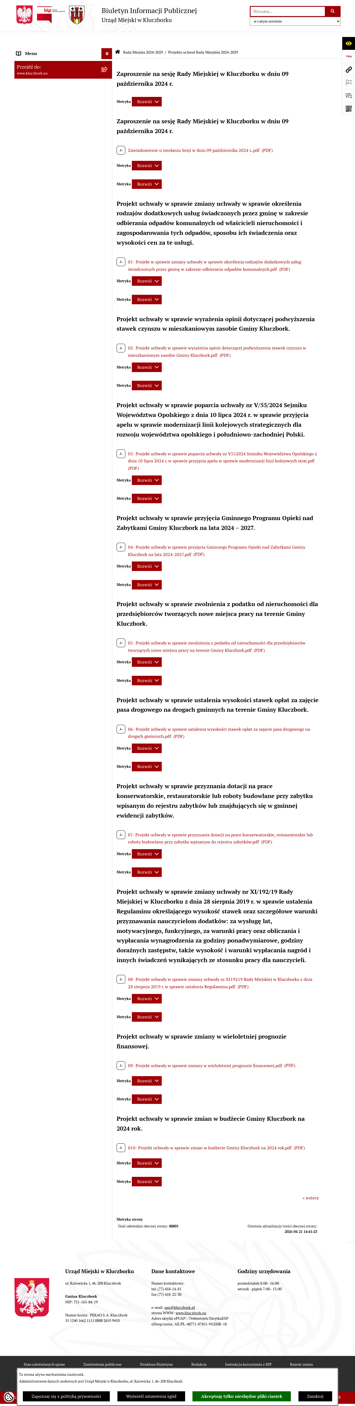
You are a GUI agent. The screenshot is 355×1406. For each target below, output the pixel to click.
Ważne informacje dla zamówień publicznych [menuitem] (48, 465)
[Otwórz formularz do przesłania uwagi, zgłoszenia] (348, 95)
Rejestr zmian (301, 1349)
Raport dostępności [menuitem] (35, 803)
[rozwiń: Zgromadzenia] (108, 651)
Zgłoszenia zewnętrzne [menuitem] (39, 842)
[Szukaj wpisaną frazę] (333, 11)
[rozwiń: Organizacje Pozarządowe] (108, 535)
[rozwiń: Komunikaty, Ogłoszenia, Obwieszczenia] (108, 557)
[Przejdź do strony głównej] (105, 14)
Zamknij (315, 1396)
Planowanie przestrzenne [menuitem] (41, 429)
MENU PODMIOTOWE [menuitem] (38, 50)
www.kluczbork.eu (191, 1298)
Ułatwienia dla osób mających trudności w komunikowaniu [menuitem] (57, 593)
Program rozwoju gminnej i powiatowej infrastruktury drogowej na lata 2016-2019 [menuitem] (58, 687)
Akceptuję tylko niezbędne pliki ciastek (241, 1396)
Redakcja (199, 1349)
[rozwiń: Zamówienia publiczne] (108, 451)
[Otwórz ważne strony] (348, 82)
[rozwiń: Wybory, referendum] (108, 618)
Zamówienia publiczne (102, 1349)
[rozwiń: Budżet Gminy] (108, 385)
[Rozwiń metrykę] (147, 87)
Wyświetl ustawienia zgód (151, 1396)
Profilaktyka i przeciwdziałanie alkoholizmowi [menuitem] (46, 722)
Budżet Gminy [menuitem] (30, 385)
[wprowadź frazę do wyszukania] (288, 11)
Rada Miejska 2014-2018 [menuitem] (41, 285)
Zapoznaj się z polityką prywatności (66, 1396)
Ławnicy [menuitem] (25, 629)
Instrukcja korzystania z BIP (248, 1349)
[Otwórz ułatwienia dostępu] (348, 43)
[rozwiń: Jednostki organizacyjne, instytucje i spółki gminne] (108, 318)
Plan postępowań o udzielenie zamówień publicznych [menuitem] (56, 482)
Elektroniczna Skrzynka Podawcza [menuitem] (50, 568)
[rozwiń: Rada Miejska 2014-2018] (108, 285)
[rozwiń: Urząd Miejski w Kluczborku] (108, 307)
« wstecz (311, 1183)
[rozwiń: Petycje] (108, 525)
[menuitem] (63, 75)
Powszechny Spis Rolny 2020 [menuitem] (45, 764)
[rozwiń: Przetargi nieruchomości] (108, 418)
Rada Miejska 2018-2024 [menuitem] (41, 274)
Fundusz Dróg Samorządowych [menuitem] (46, 775)
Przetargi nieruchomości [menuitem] (40, 418)
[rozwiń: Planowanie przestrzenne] (108, 429)
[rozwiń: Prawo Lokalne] (108, 374)
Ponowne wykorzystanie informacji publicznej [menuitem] (51, 360)
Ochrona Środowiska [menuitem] (37, 579)
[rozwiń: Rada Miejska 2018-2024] (108, 274)
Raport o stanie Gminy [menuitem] (38, 396)
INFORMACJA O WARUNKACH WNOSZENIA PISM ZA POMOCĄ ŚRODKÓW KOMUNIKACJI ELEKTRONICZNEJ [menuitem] (49, 863)
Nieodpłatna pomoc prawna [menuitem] (43, 662)
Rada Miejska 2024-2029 (143, 37)
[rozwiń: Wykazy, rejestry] (108, 607)
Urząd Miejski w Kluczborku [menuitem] (43, 307)
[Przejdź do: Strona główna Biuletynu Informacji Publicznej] (117, 38)
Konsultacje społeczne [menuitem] (38, 736)
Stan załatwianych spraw (44, 1349)
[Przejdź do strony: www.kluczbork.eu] (348, 69)
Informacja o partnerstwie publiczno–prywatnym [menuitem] (53, 704)
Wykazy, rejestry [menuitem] (32, 607)
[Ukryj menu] (106, 39)
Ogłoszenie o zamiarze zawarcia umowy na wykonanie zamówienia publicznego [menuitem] (58, 510)
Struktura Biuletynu (156, 1349)
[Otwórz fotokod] (348, 108)
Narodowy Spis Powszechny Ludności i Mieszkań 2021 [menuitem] (54, 789)
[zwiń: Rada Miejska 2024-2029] (108, 61)
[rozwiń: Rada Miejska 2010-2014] (108, 296)
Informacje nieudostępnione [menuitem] (44, 346)
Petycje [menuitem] (24, 524)
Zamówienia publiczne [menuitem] (39, 450)
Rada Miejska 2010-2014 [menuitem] (41, 296)
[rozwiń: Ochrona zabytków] (108, 440)
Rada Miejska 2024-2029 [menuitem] (41, 61)
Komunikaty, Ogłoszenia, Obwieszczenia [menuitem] (56, 557)
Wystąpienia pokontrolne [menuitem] (41, 640)
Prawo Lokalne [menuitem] (31, 374)
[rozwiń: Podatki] (108, 407)
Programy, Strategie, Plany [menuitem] (42, 546)
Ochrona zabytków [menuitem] (35, 440)
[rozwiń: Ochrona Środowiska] (108, 579)
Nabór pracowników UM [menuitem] (40, 673)
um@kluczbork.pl (179, 1292)
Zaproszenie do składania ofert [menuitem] (46, 496)
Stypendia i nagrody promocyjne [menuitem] (48, 814)
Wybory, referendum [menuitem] (36, 618)
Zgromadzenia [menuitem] (31, 651)
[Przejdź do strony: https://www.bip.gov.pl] (348, 56)
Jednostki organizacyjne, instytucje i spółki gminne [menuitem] (58, 321)
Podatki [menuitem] (24, 407)
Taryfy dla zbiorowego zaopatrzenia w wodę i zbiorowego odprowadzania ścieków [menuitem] (58, 750)
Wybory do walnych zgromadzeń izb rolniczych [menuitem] (51, 828)
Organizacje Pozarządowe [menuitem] (42, 535)
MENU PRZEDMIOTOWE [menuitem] (41, 335)
